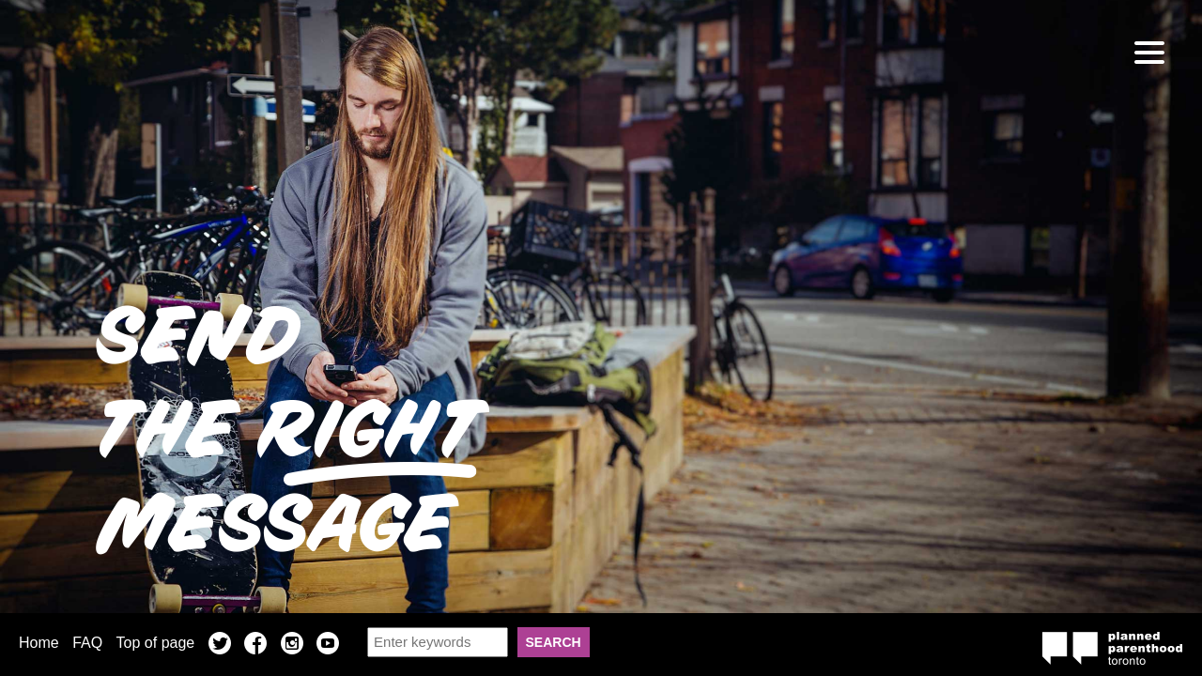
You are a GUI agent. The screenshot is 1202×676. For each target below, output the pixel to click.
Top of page (155, 643)
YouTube (327, 646)
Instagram (292, 646)
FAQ (87, 643)
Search (553, 642)
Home (39, 643)
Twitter (219, 646)
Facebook (255, 646)
